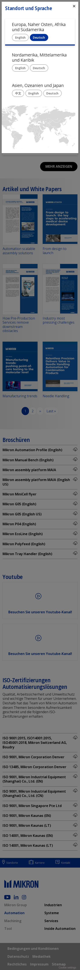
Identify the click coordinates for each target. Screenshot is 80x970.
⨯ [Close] (74, 6)
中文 (18, 93)
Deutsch (39, 37)
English (20, 37)
